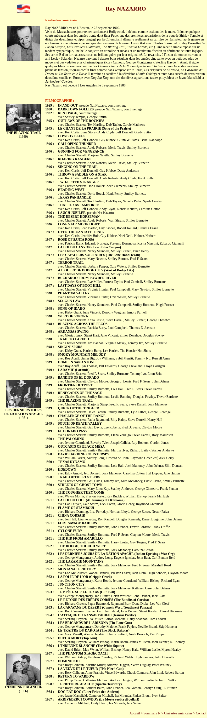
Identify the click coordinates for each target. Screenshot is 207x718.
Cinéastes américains (178, 713)
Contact (201, 713)
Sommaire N (152, 713)
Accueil (134, 713)
